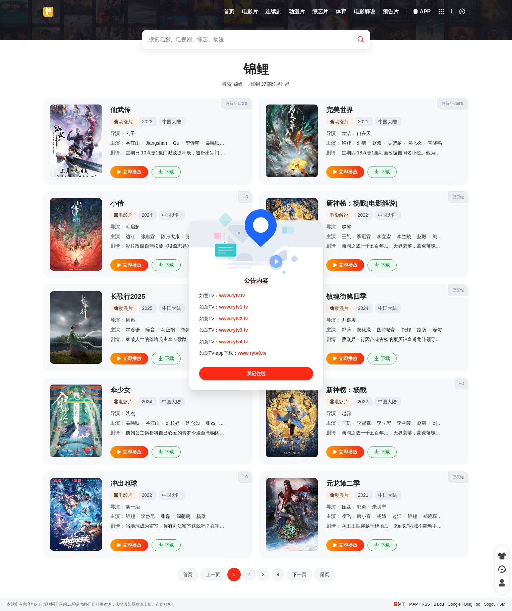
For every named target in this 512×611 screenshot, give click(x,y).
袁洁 (346, 133)
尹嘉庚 (349, 320)
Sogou (490, 604)
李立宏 (384, 236)
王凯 (346, 236)
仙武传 (120, 110)
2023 (147, 121)
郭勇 (361, 507)
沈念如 (193, 423)
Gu (176, 143)
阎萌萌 (183, 516)
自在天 (364, 133)
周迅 (130, 320)
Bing (468, 604)
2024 (147, 215)
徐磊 (346, 507)
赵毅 (421, 236)
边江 (130, 236)
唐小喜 (364, 516)
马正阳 (168, 329)
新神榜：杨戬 (346, 390)
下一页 (299, 574)
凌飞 (346, 516)
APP (422, 11)
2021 (363, 121)
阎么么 (415, 143)
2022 (363, 215)
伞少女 (120, 390)
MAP (413, 604)
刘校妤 (440, 236)
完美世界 (339, 110)
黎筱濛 (364, 329)
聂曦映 (213, 143)
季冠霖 (364, 236)
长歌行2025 (128, 296)
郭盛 (346, 329)
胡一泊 (133, 507)
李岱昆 (148, 516)
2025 (147, 308)
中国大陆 (171, 121)
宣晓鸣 (435, 143)
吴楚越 (395, 143)
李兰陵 (404, 236)
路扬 (421, 329)
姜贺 (437, 329)
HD (245, 197)
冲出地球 (123, 483)
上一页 (213, 574)
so (478, 604)
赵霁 (346, 226)
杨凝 (201, 516)
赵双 (377, 143)
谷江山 (133, 143)
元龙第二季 (343, 483)
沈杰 (130, 413)
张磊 (165, 516)
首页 (187, 574)
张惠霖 (148, 236)
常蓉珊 (133, 329)
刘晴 (361, 143)
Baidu (439, 604)
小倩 (117, 203)
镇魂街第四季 (346, 296)
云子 (130, 133)
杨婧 (381, 516)
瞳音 (150, 329)
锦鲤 (346, 143)
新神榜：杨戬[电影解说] (362, 203)
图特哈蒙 (386, 329)
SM (502, 604)
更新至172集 (236, 103)
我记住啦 (256, 374)
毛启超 (133, 226)
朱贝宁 (379, 507)
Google (454, 604)
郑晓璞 (430, 516)
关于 (401, 604)
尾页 (324, 574)
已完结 (458, 197)
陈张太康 (170, 236)
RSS (425, 604)
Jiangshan (156, 143)
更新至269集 (452, 103)
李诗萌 (192, 143)
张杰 (210, 423)
